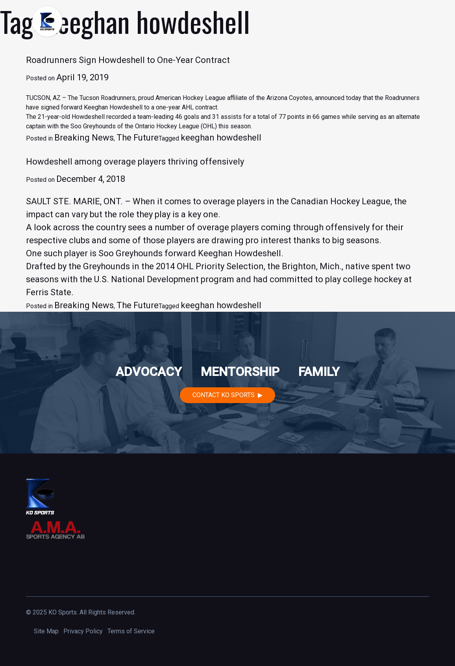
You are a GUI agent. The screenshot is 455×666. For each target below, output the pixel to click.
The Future (138, 137)
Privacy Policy (83, 631)
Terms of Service (131, 631)
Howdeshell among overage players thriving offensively (135, 161)
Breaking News (84, 137)
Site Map (46, 631)
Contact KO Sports (223, 395)
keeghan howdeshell (221, 137)
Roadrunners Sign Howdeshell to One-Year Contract (128, 60)
